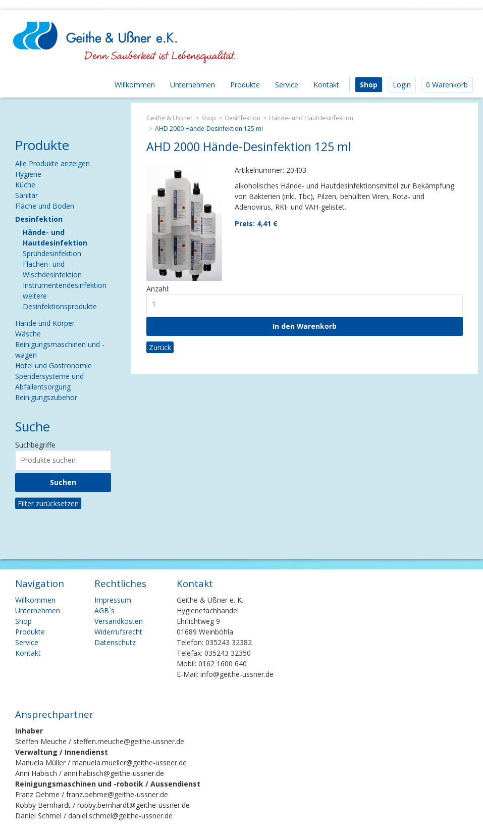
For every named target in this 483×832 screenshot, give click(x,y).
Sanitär (26, 195)
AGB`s (104, 610)
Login (402, 84)
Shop (369, 84)
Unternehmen (192, 84)
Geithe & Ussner (169, 118)
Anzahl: (158, 288)
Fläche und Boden (44, 206)
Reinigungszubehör (46, 397)
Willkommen (135, 84)
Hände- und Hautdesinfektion (311, 118)
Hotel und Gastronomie (53, 365)
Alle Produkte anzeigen (52, 163)
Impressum (112, 600)
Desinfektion (242, 118)
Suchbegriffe (35, 445)
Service (286, 84)
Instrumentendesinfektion (64, 285)
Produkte (245, 84)
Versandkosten (118, 621)
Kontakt (326, 84)
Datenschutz (115, 642)
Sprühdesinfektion (52, 253)
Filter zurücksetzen (48, 503)
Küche (25, 184)
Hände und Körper (45, 323)
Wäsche (28, 333)
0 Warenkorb (447, 84)
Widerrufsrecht (118, 632)
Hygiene (28, 174)
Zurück (160, 347)
